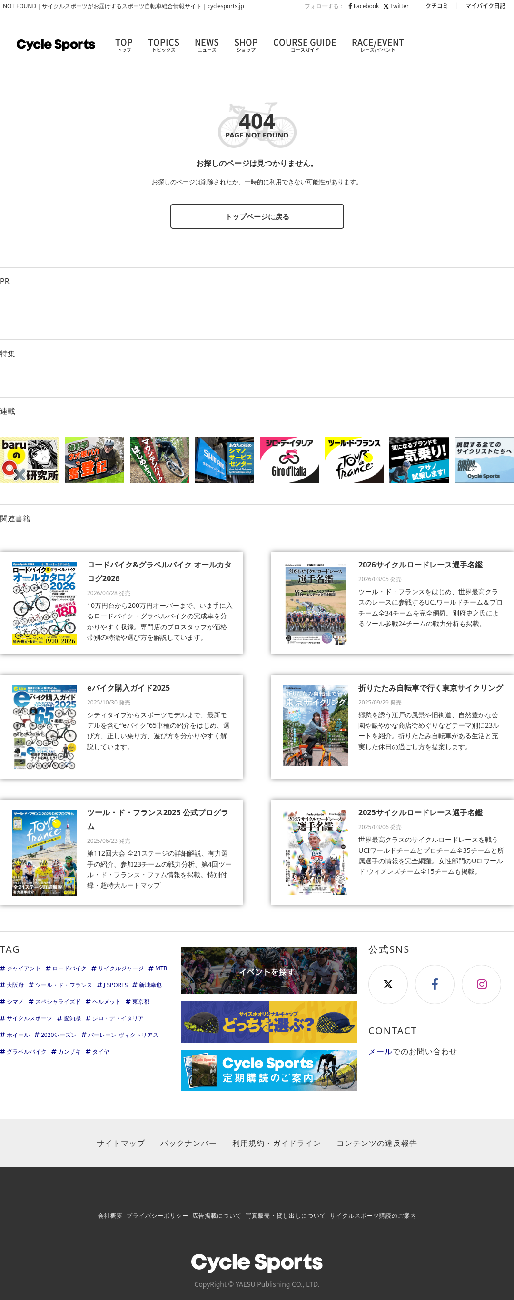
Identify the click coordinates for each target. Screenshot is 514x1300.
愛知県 (72, 1018)
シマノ (15, 1001)
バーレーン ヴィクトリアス (123, 1035)
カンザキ (69, 1051)
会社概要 (110, 1216)
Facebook (363, 6)
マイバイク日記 (485, 6)
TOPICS (163, 45)
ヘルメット (106, 1001)
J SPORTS (116, 985)
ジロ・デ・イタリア (118, 1018)
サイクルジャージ (121, 968)
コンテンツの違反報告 (376, 1143)
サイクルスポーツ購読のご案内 (373, 1216)
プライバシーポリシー (157, 1216)
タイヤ (100, 1051)
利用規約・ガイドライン (276, 1143)
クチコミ (436, 6)
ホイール (18, 1035)
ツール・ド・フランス (63, 985)
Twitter (396, 6)
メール (380, 1051)
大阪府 (15, 985)
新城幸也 (150, 985)
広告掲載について (217, 1216)
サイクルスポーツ (29, 1018)
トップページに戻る (257, 216)
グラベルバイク (27, 1051)
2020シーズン (59, 1035)
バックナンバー (188, 1143)
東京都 (140, 1001)
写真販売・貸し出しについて (286, 1216)
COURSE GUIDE (304, 45)
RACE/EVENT (378, 45)
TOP (124, 45)
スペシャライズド (58, 1001)
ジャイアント (24, 968)
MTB (161, 968)
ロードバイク (69, 968)
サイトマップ (121, 1143)
